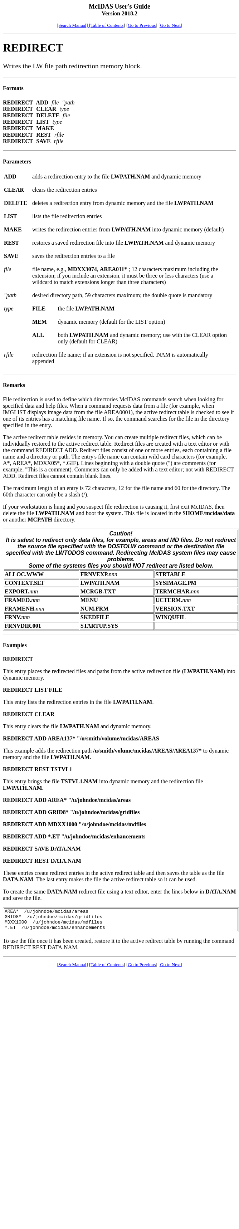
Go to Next (170, 25)
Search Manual (72, 968)
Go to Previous (142, 25)
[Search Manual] (73, 25)
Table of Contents (107, 25)
